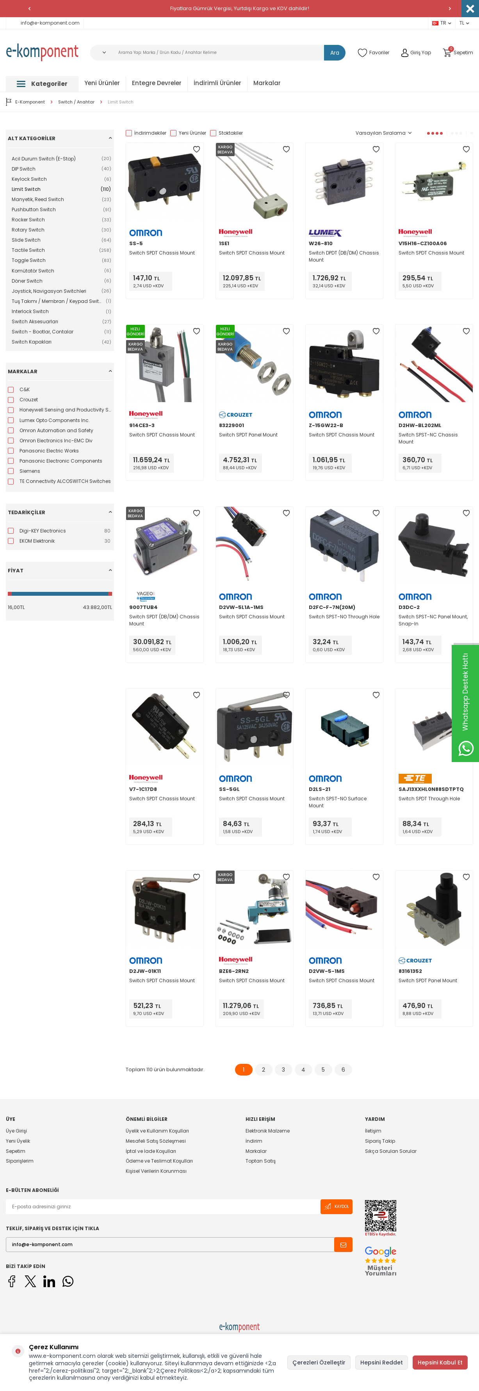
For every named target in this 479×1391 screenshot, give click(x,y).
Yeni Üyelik (18, 1141)
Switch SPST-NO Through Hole (344, 616)
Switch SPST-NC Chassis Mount (428, 438)
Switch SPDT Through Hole (429, 798)
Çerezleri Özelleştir (318, 1362)
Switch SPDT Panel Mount (248, 434)
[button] (29, 8)
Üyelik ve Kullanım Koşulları (157, 1131)
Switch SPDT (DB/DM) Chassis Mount (164, 620)
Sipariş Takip (380, 1141)
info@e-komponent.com (45, 23)
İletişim (373, 1131)
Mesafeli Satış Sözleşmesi (156, 1141)
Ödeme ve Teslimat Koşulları (159, 1161)
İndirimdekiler (146, 133)
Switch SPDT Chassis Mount (162, 252)
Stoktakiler (226, 133)
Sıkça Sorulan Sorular (391, 1151)
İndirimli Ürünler (217, 83)
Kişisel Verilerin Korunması (156, 1171)
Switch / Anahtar (76, 102)
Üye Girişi (16, 1131)
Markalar (267, 83)
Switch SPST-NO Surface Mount (338, 802)
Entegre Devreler (157, 83)
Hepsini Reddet (381, 1362)
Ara (334, 53)
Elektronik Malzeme (268, 1131)
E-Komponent (25, 102)
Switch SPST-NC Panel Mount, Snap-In (433, 620)
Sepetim (15, 1151)
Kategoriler (42, 84)
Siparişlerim (20, 1161)
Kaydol (336, 1206)
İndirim (254, 1141)
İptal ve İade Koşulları (151, 1151)
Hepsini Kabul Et (440, 1362)
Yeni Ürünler (102, 83)
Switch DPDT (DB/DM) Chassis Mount (344, 256)
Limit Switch (121, 102)
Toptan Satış (261, 1161)
